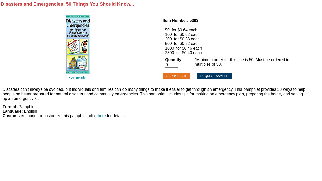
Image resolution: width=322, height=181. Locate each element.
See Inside (77, 78)
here (102, 116)
